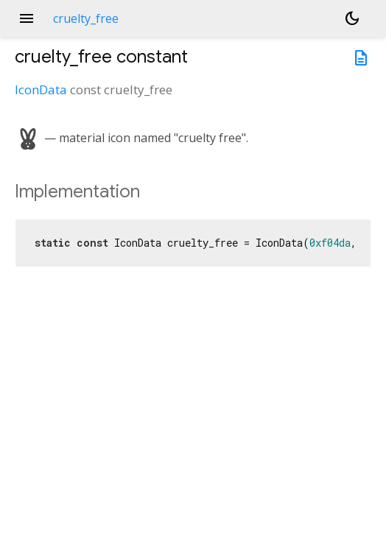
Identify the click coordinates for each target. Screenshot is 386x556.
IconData (41, 89)
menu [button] (26, 18)
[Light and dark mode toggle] (352, 18)
